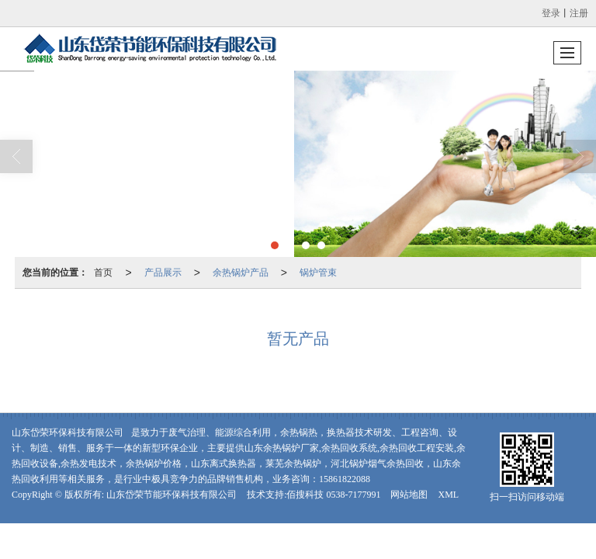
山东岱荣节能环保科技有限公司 (171, 494)
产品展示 (163, 272)
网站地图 (409, 494)
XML (448, 494)
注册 (579, 13)
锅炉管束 (318, 272)
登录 (551, 13)
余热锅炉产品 (241, 272)
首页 (103, 272)
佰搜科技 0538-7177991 (333, 494)
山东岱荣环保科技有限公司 (67, 432)
